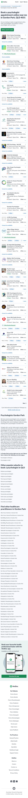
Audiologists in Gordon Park (7, 540)
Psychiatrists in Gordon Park (7, 611)
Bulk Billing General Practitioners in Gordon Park (12, 520)
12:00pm (12, 114)
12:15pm (18, 114)
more (24, 81)
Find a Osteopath (14, 715)
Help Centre (14, 727)
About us (14, 761)
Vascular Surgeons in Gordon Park (8, 631)
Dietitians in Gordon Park (6, 568)
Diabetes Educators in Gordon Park (9, 566)
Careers (14, 764)
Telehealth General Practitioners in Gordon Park (12, 525)
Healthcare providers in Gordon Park (9, 636)
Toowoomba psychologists (7, 494)
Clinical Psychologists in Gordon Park (9, 548)
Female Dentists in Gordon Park (8, 533)
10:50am (11, 128)
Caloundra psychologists (6, 499)
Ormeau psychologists (6, 489)
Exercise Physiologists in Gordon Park (9, 573)
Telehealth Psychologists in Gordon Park (10, 530)
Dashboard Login (14, 750)
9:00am (11, 340)
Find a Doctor (14, 694)
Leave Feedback (14, 729)
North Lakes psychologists (7, 496)
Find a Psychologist (14, 709)
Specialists (14, 747)
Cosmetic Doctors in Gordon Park (8, 550)
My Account (14, 724)
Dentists (14, 744)
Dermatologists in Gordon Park (8, 563)
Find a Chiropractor (14, 706)
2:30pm (10, 81)
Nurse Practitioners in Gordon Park (9, 586)
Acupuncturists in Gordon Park (8, 538)
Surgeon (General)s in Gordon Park (9, 629)
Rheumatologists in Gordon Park (8, 619)
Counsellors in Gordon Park (7, 553)
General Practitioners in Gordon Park (9, 578)
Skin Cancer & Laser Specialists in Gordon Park (11, 624)
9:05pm (11, 301)
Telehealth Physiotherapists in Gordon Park (10, 528)
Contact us (14, 767)
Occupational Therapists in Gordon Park (10, 591)
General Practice (14, 738)
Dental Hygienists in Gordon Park (8, 555)
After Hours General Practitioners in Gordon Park (12, 515)
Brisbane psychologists (6, 471)
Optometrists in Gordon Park (7, 593)
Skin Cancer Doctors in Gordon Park (9, 621)
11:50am (18, 128)
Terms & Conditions (14, 770)
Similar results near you (14, 409)
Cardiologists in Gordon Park (7, 543)
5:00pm (10, 386)
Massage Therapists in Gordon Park (9, 581)
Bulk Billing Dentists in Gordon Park (9, 517)
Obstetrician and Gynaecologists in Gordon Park (12, 588)
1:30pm (10, 213)
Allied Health (14, 741)
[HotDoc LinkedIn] (14, 781)
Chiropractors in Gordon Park (7, 545)
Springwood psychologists (7, 484)
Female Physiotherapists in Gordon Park (10, 535)
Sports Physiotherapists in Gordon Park (10, 626)
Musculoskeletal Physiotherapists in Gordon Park (12, 583)
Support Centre (14, 753)
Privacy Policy (14, 773)
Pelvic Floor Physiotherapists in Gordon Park (11, 603)
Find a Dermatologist (14, 718)
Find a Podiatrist (14, 703)
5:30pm (11, 277)
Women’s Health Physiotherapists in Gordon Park (12, 634)
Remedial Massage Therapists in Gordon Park (11, 616)
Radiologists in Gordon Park (7, 614)
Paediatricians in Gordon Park (7, 598)
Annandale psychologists (6, 501)
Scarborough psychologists (7, 473)
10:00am (10, 240)
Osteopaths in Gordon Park (7, 596)
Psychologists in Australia (6, 6)
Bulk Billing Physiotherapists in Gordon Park (11, 523)
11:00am (11, 93)
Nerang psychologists (6, 491)
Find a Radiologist (14, 721)
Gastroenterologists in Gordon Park (9, 576)
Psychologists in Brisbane (6, 457)
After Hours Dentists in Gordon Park (9, 512)
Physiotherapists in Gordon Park (8, 606)
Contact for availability (14, 41)
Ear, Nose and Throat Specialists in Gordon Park (12, 571)
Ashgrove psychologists (6, 476)
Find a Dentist (14, 697)
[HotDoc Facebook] (11, 781)
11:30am (11, 176)
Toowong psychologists (6, 479)
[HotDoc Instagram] (16, 781)
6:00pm (17, 386)
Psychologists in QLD (16, 6)
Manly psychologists (5, 486)
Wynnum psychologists (6, 481)
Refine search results (7, 29)
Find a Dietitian (14, 712)
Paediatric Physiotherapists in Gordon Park (10, 601)
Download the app (14, 676)
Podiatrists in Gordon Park (7, 609)
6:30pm (18, 277)
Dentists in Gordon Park (6, 560)
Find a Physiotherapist (14, 700)
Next (24, 403)
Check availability (14, 57)
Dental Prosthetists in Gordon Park (9, 558)
